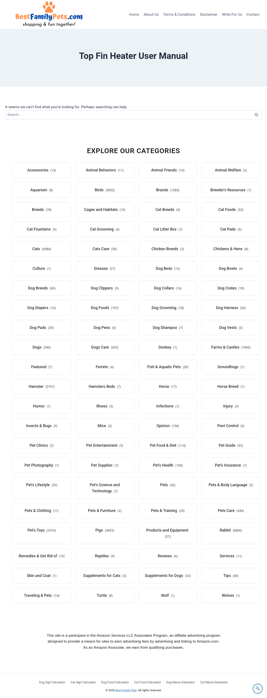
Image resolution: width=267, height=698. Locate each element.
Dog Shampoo (168, 327)
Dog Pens (105, 327)
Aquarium (41, 190)
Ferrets (105, 367)
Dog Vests (231, 327)
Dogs (42, 347)
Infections (167, 406)
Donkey (168, 347)
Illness (104, 406)
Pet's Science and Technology (105, 488)
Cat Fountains (42, 229)
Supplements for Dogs (168, 575)
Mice (105, 426)
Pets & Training (168, 510)
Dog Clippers (105, 288)
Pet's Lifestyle (41, 485)
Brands (168, 190)
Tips (230, 575)
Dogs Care (104, 347)
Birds (105, 190)
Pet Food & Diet (168, 445)
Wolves (231, 595)
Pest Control (230, 426)
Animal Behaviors (105, 170)
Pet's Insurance (231, 465)
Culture (42, 268)
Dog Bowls (231, 268)
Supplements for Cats (104, 575)
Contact (252, 14)
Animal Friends (168, 170)
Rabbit (231, 530)
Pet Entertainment (104, 445)
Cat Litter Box (167, 229)
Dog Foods (105, 308)
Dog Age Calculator (52, 682)
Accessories (41, 170)
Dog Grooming (168, 308)
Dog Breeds (41, 288)
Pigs (104, 530)
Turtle (105, 595)
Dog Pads (42, 327)
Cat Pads (231, 229)
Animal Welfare (231, 170)
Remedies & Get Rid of (42, 556)
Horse (168, 386)
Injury (231, 406)
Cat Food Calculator (147, 682)
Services (231, 556)
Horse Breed (230, 386)
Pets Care (231, 510)
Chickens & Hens (230, 249)
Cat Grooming (105, 229)
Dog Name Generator (180, 682)
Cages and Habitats (104, 209)
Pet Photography (41, 465)
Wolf (168, 595)
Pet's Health (168, 465)
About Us (151, 14)
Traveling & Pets (42, 595)
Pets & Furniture (104, 510)
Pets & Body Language (231, 485)
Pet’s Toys (42, 530)
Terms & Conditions (179, 14)
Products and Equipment (167, 533)
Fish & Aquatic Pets (167, 367)
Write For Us (232, 14)
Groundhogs (230, 367)
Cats (41, 249)
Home (134, 14)
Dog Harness (231, 308)
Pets (167, 485)
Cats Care (105, 249)
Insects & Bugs (41, 426)
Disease (104, 268)
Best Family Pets (126, 690)
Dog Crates (231, 288)
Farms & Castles (231, 347)
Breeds (42, 209)
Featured (41, 367)
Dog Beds (168, 268)
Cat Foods (230, 209)
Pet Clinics (42, 445)
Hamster (42, 386)
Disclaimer (208, 14)
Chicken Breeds (167, 249)
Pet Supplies (104, 465)
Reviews (168, 556)
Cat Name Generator (214, 682)
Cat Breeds (168, 209)
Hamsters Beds (105, 386)
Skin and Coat (42, 575)
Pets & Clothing (42, 510)
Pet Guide (231, 445)
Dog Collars (168, 288)
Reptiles (104, 556)
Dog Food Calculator (115, 682)
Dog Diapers (41, 308)
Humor (42, 406)
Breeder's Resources (230, 190)
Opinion (167, 426)
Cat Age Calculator (83, 682)
